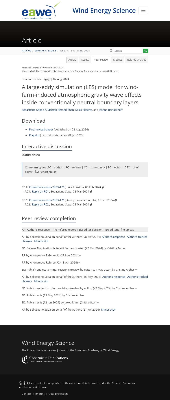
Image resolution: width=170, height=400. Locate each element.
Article (72, 59)
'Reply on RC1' (40, 191)
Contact (26, 393)
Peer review (101, 59)
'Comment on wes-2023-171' (47, 187)
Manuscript (41, 241)
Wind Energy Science (104, 10)
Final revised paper (41, 129)
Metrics (117, 59)
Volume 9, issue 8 (45, 50)
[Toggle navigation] (143, 10)
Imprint (40, 393)
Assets (85, 59)
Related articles (136, 59)
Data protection (58, 393)
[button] (111, 50)
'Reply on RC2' (40, 204)
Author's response (113, 237)
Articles (26, 50)
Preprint (34, 135)
